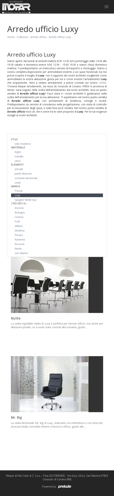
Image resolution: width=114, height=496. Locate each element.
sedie (18, 182)
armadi (19, 169)
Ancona (19, 208)
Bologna (20, 212)
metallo (19, 156)
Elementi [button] (17, 164)
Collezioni (22, 37)
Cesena (19, 217)
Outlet (102, 82)
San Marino (21, 253)
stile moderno (23, 143)
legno (18, 152)
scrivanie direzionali (26, 178)
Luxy (17, 195)
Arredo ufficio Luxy (60, 37)
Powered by (57, 487)
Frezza (18, 190)
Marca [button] (15, 186)
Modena (19, 230)
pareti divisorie (23, 173)
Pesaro (19, 235)
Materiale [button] (18, 147)
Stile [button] (14, 139)
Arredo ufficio (38, 37)
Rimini (18, 248)
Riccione (19, 244)
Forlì (17, 221)
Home (10, 37)
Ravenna (20, 239)
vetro (18, 161)
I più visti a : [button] (19, 203)
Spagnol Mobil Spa (25, 199)
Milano (19, 226)
